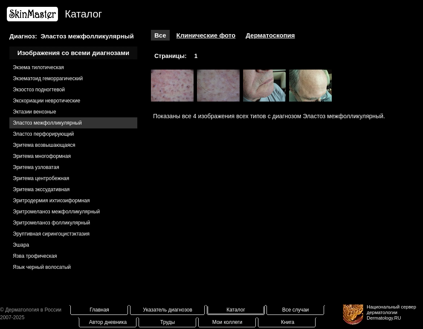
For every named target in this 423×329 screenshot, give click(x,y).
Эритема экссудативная (41, 189)
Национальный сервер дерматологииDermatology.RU (391, 312)
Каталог (235, 310)
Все (160, 35)
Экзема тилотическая (38, 67)
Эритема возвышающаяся (44, 145)
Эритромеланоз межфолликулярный (56, 212)
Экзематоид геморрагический (48, 79)
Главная (99, 310)
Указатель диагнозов (167, 310)
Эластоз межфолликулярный (47, 123)
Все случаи (295, 310)
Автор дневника (108, 322)
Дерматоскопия (270, 35)
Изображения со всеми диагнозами (73, 52)
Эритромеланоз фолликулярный (51, 223)
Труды (167, 322)
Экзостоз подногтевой (39, 90)
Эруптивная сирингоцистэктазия (51, 234)
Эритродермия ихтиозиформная (51, 201)
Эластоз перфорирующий (43, 134)
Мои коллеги (227, 322)
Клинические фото (206, 35)
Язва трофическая (35, 256)
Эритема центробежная (41, 178)
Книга (287, 322)
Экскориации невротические (46, 101)
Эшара (21, 245)
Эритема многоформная (42, 156)
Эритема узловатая (36, 167)
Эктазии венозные (34, 112)
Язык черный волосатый (42, 267)
